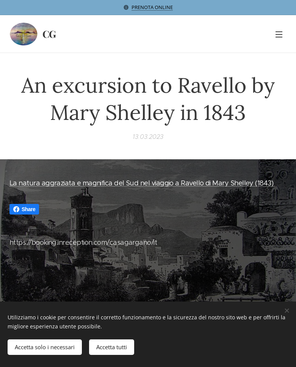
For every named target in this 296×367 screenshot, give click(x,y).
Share (24, 209)
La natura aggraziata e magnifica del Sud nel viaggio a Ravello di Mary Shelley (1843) (142, 183)
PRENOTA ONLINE (152, 7)
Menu (279, 34)
